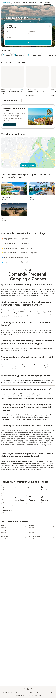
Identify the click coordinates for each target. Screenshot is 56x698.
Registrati (47, 2)
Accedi (40, 2)
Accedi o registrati (10, 125)
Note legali (33, 692)
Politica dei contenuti (20, 695)
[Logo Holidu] (5, 2)
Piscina (6, 55)
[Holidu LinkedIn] (28, 689)
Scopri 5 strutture (28, 165)
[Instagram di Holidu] (24, 689)
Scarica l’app (15, 3)
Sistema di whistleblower (34, 695)
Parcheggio (19, 55)
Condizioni (40, 692)
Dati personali (48, 692)
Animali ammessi (34, 55)
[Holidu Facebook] (31, 689)
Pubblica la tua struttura (29, 2)
